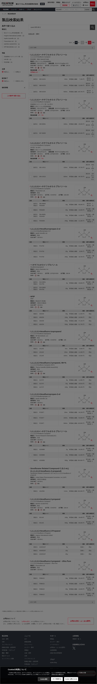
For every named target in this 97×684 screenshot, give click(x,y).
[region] (48, 675)
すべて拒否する (57, 679)
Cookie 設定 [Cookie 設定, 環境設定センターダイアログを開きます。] (43, 679)
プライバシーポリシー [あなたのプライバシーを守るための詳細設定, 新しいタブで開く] (57, 674)
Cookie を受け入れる (71, 679)
